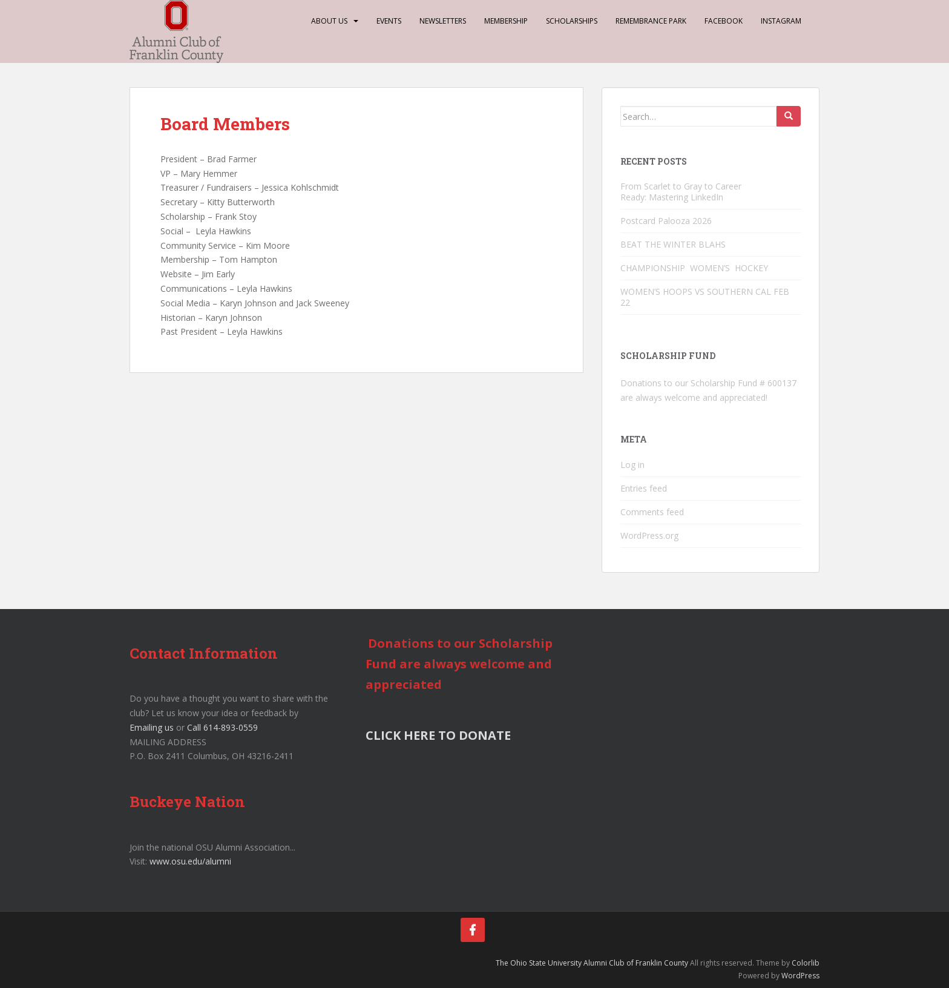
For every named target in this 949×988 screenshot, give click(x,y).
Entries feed (643, 488)
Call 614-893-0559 (222, 727)
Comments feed (652, 512)
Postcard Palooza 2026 (666, 220)
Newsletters (442, 21)
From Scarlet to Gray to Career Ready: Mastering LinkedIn (680, 191)
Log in (632, 464)
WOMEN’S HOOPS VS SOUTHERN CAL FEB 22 (704, 297)
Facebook (723, 21)
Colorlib (805, 963)
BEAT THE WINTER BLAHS (673, 244)
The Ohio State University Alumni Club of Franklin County (592, 963)
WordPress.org (649, 535)
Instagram (781, 21)
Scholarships (571, 21)
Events (388, 21)
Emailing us (152, 727)
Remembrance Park (651, 21)
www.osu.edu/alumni (190, 861)
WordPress (800, 975)
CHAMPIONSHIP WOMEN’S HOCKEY (695, 268)
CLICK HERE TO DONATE (438, 735)
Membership (506, 21)
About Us (329, 21)
